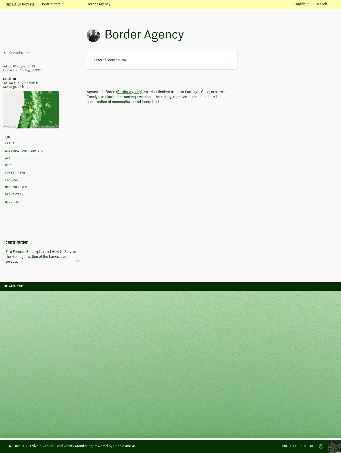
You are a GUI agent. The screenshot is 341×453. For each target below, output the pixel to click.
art (8, 158)
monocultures (16, 187)
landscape (13, 180)
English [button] (300, 4)
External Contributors (24, 151)
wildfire (12, 202)
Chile (9, 143)
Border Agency (129, 92)
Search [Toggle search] (325, 4)
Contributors (19, 53)
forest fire (15, 172)
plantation (14, 194)
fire (9, 165)
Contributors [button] (50, 4)
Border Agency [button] (99, 4)
